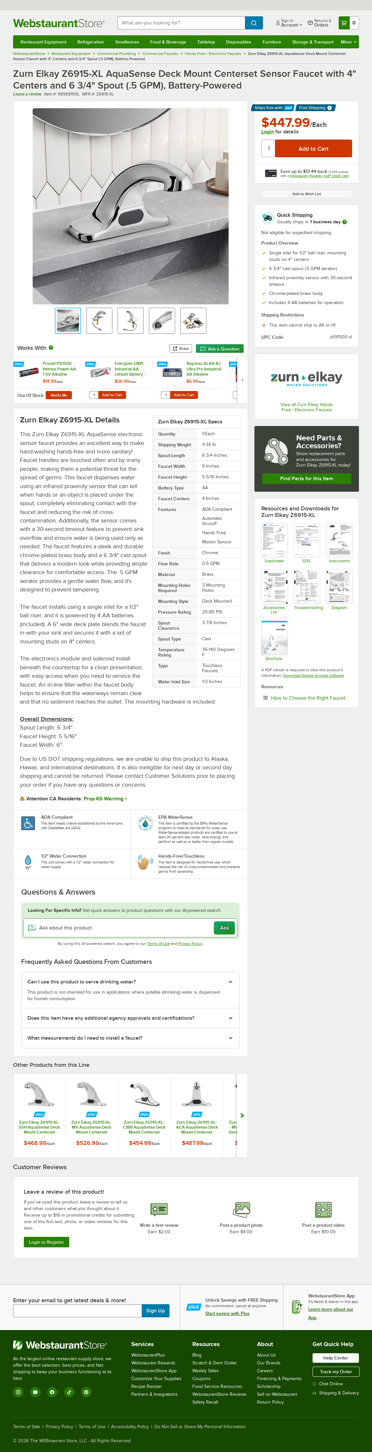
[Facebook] (52, 1392)
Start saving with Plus (227, 1313)
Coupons (201, 1378)
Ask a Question (219, 349)
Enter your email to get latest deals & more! (69, 1300)
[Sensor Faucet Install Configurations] (339, 592)
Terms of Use (158, 943)
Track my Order (336, 1371)
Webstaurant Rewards (153, 1362)
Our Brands (269, 1362)
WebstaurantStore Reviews (219, 1394)
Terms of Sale (26, 1427)
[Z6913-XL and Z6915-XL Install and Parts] (339, 543)
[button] (68, 321)
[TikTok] (69, 1392)
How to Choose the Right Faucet (311, 698)
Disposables (238, 41)
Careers (265, 1370)
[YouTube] (35, 1392)
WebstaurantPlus (148, 1355)
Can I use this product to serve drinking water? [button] (81, 982)
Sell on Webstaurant (277, 1394)
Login (267, 132)
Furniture (272, 41)
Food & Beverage (168, 41)
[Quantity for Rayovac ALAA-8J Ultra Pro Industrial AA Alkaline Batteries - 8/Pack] (165, 395)
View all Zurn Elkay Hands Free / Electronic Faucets (307, 407)
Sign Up (155, 1311)
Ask (224, 928)
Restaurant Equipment (43, 41)
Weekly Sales (205, 1370)
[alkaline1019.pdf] (307, 543)
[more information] (344, 222)
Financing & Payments (279, 1378)
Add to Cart (112, 395)
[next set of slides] (242, 380)
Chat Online (328, 1383)
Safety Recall (205, 1402)
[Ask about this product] (130, 928)
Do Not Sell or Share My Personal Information (200, 1427)
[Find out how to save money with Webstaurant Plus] (19, 364)
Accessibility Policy (130, 1427)
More (348, 41)
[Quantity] (268, 148)
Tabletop (206, 41)
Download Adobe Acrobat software (313, 675)
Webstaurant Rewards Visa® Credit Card (319, 176)
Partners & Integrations (154, 1394)
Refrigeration (90, 41)
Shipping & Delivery (336, 1393)
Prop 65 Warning (103, 799)
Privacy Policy (190, 943)
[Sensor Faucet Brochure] (274, 641)
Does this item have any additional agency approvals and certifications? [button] (110, 1018)
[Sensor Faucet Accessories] (274, 592)
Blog (197, 1355)
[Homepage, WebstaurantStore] (60, 23)
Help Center (335, 1357)
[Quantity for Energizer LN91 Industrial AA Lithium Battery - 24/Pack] (93, 395)
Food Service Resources (217, 1386)
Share (180, 348)
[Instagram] (18, 1392)
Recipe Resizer (146, 1386)
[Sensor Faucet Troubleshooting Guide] (307, 592)
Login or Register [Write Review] (46, 1242)
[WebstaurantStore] (67, 1345)
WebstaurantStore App (154, 1370)
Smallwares (127, 41)
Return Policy (270, 1402)
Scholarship (269, 1386)
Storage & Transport (312, 41)
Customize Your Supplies (156, 1378)
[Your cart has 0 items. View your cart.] (349, 22)
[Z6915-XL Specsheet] (274, 543)
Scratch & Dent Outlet (214, 1362)
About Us (266, 1355)
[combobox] (181, 22)
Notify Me (59, 395)
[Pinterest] (86, 1392)
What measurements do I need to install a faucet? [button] (84, 1038)
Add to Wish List (306, 194)
